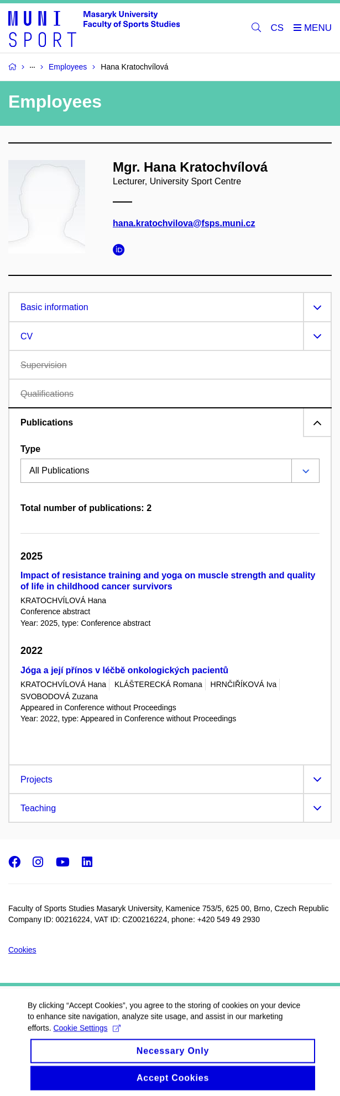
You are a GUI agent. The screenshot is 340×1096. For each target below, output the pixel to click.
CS (277, 28)
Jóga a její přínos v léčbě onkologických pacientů (124, 670)
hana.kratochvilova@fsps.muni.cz (184, 223)
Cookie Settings (86, 1038)
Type (30, 449)
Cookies (22, 949)
